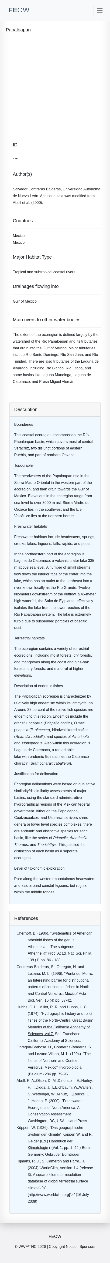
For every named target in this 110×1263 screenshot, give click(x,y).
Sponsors (87, 1247)
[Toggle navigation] (99, 10)
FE (18, 10)
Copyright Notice (62, 1247)
